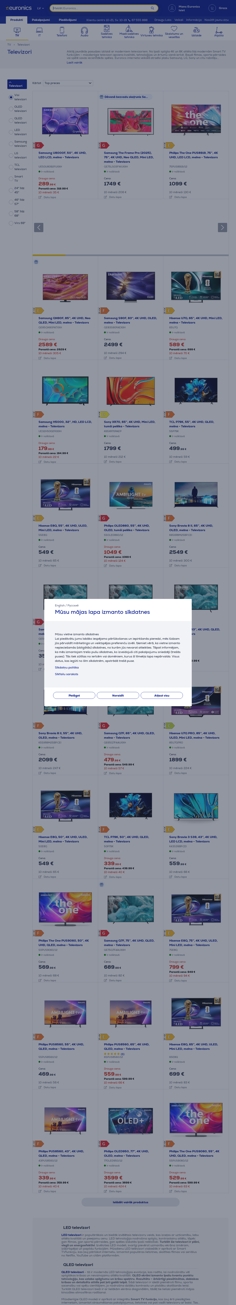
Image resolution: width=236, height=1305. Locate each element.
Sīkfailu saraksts (66, 674)
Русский (73, 605)
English (60, 605)
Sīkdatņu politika (67, 667)
